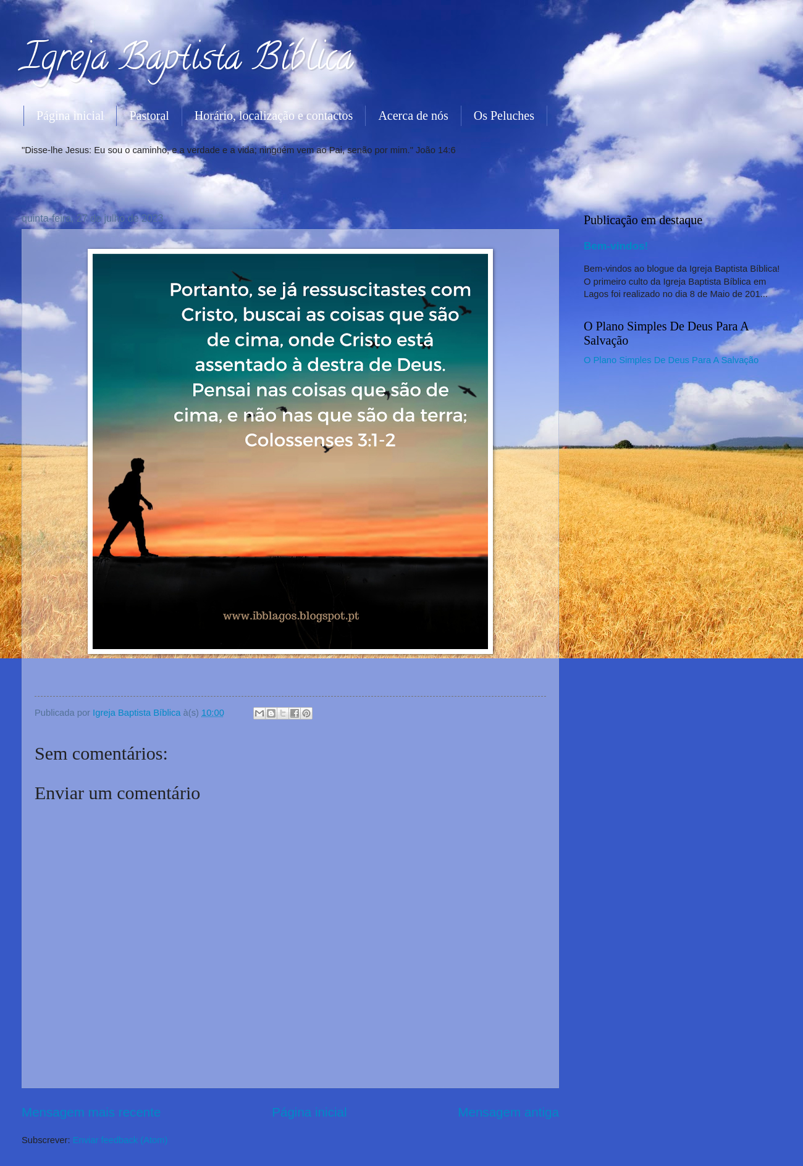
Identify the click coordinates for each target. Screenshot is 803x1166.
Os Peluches (504, 115)
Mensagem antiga (508, 1112)
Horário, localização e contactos (274, 115)
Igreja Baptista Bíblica (187, 61)
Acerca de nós (413, 115)
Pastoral (149, 115)
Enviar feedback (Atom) (120, 1140)
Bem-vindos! (616, 246)
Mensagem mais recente (91, 1112)
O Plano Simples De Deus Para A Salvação (671, 360)
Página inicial (70, 115)
